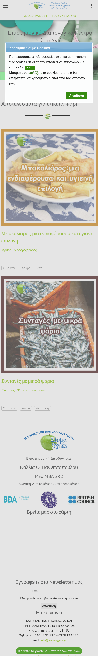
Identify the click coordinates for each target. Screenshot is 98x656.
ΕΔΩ (30, 68)
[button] (76, 95)
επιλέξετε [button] (35, 73)
